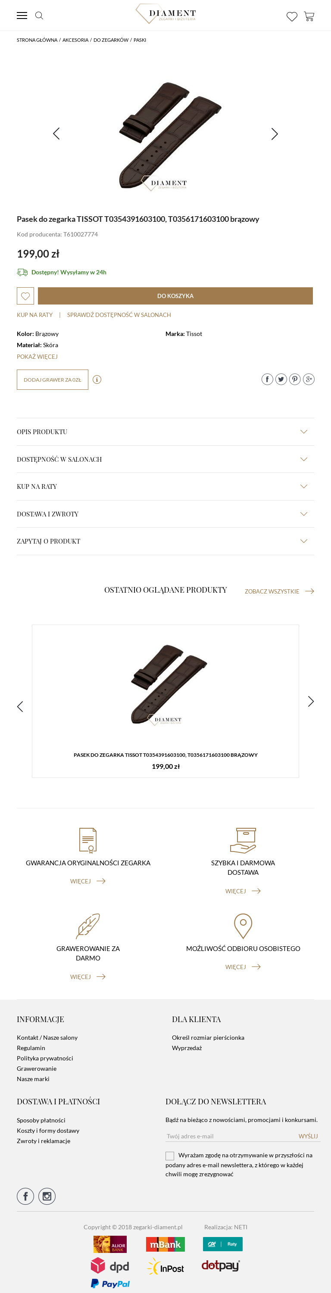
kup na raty (162, 486)
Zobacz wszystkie (279, 591)
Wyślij (308, 1129)
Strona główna (37, 40)
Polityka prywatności (45, 1051)
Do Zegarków (111, 40)
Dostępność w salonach (162, 459)
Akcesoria (75, 40)
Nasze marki (33, 1072)
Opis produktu (162, 431)
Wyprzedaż (187, 1041)
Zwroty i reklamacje (43, 1134)
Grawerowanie (36, 1062)
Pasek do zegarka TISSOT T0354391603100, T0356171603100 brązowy (166, 755)
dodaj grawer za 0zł (52, 379)
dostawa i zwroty (162, 514)
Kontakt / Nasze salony (47, 1031)
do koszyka (175, 295)
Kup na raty (35, 314)
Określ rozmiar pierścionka (208, 1031)
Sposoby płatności (41, 1113)
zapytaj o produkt (162, 541)
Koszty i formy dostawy (48, 1123)
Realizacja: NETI (225, 1220)
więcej (88, 874)
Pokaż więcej (37, 356)
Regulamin (31, 1041)
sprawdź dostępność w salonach (119, 314)
